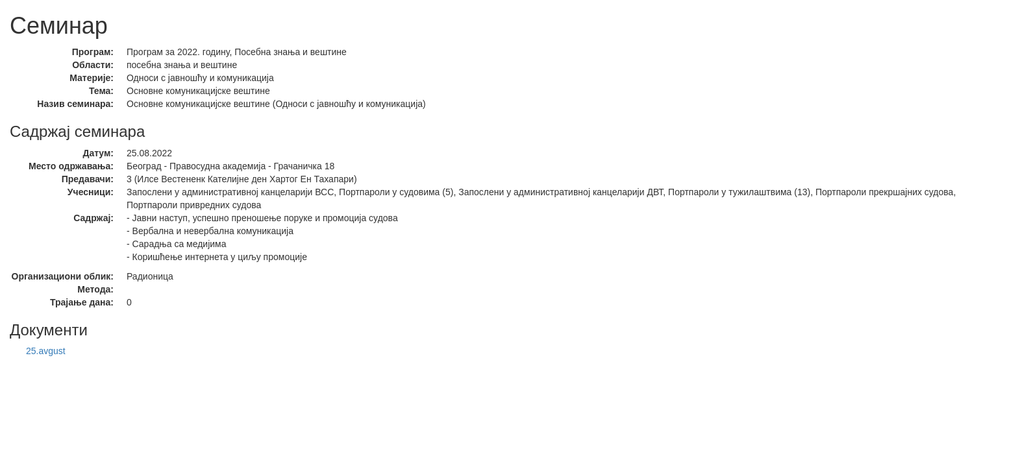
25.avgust (46, 351)
